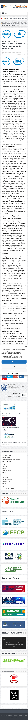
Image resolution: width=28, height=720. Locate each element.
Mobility (5, 472)
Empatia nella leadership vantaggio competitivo (11, 428)
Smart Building (6, 481)
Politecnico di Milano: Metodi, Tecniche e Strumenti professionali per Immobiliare (16, 388)
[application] (14, 643)
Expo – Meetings (7, 464)
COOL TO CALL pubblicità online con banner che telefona (11, 395)
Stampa (19, 54)
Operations (5, 475)
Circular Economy (7, 455)
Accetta (14, 362)
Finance (5, 466)
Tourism (5, 483)
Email (24, 54)
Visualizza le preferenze (14, 370)
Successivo (16, 393)
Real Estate (5, 477)
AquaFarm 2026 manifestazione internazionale (14, 442)
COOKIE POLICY (10, 373)
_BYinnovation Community (9, 486)
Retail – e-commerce (7, 479)
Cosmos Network (15, 717)
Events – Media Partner (8, 461)
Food (4, 468)
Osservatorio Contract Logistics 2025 (11, 413)
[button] (26, 346)
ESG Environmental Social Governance (11, 52)
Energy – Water (6, 457)
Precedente (11, 385)
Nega (14, 366)
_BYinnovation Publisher (8, 488)
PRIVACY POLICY (17, 373)
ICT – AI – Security (7, 470)
